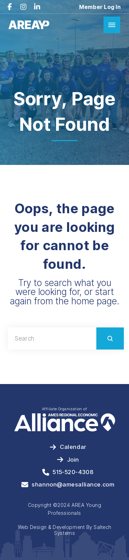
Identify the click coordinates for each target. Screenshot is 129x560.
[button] (112, 25)
